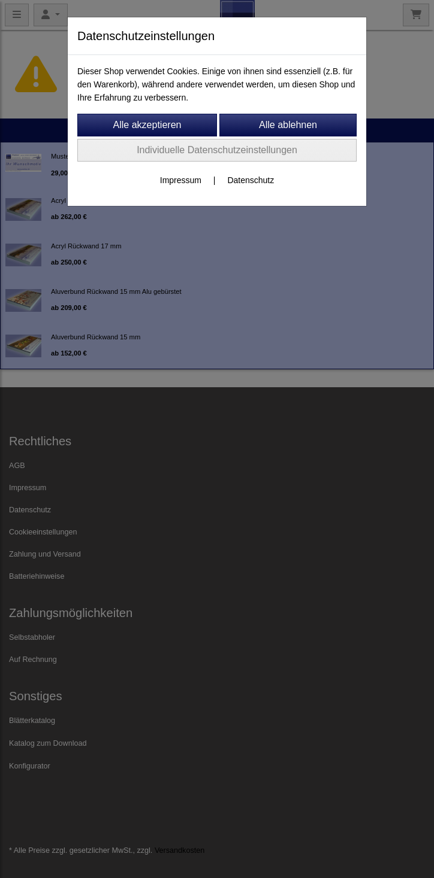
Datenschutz (250, 180)
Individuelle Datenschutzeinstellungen (217, 150)
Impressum (180, 180)
